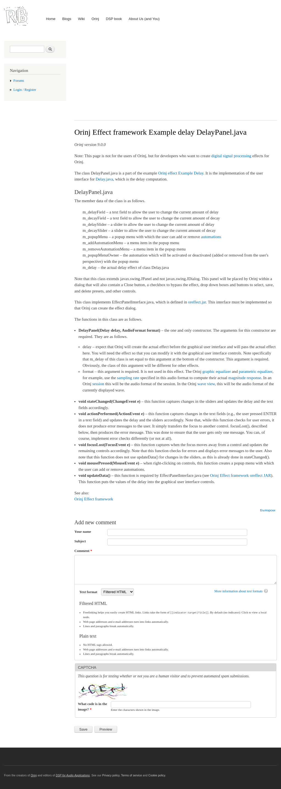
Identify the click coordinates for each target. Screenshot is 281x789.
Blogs (66, 19)
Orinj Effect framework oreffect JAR (240, 475)
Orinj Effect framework (93, 499)
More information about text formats (238, 591)
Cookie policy (156, 775)
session (98, 384)
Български (267, 510)
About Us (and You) (144, 19)
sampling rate (128, 378)
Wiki (81, 19)
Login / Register (24, 90)
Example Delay (190, 173)
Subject (80, 541)
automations (211, 237)
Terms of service (131, 775)
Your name (82, 531)
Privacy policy (110, 775)
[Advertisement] (175, 76)
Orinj (95, 19)
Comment (83, 551)
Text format (88, 592)
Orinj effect (167, 173)
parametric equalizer (255, 371)
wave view (206, 384)
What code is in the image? (92, 706)
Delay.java (104, 179)
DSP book (114, 19)
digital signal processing (231, 156)
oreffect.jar (197, 302)
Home (50, 19)
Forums (18, 81)
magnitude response (244, 378)
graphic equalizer (217, 371)
